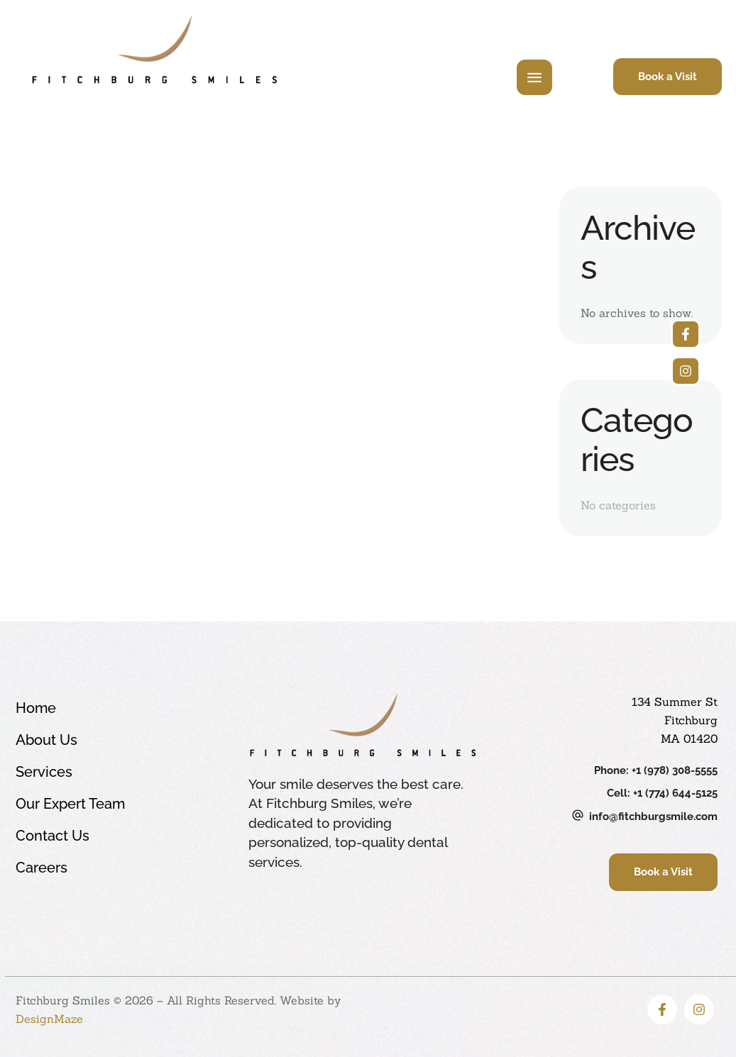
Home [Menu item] (119, 708)
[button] (667, 77)
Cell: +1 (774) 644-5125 (662, 793)
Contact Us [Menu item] (119, 836)
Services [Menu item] (119, 772)
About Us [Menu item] (119, 740)
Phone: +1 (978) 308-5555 (656, 770)
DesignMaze (49, 1019)
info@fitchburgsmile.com (653, 816)
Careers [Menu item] (119, 868)
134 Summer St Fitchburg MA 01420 (675, 720)
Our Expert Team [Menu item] (119, 804)
